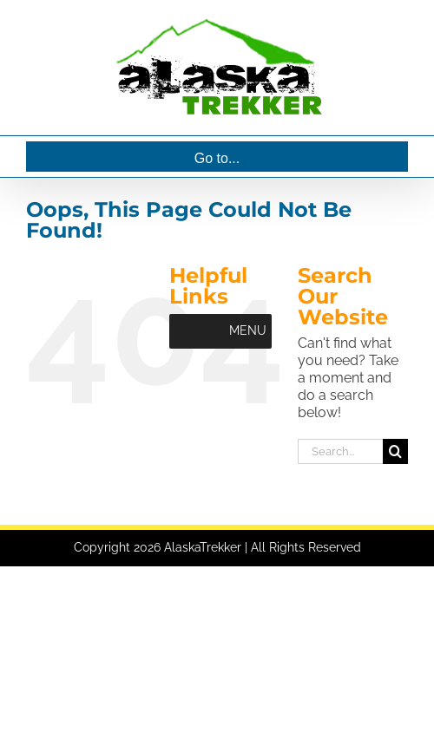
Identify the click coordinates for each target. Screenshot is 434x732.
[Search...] (340, 451)
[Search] (395, 451)
